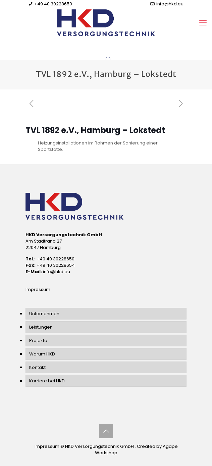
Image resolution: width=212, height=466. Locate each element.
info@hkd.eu (169, 4)
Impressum (37, 289)
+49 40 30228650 (53, 4)
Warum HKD (42, 354)
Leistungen (41, 327)
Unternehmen (44, 313)
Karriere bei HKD (47, 381)
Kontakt (37, 367)
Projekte (38, 340)
